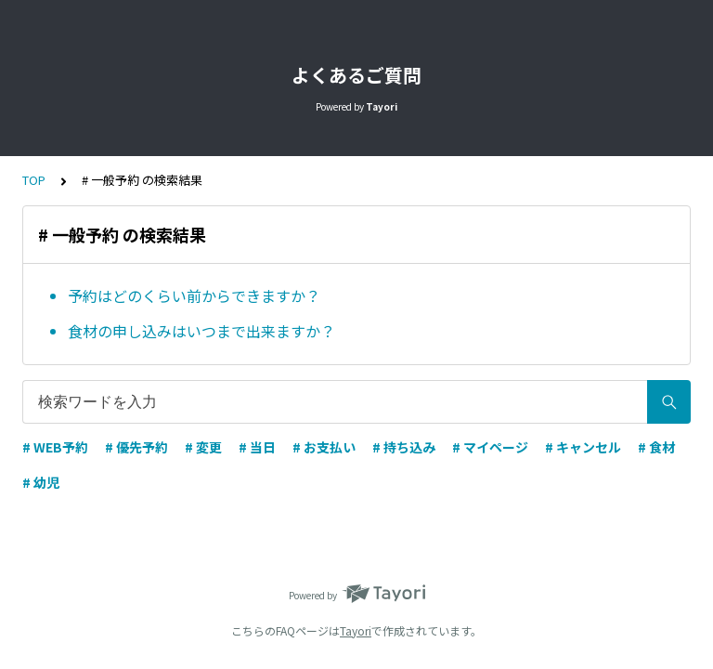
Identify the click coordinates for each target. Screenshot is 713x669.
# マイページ (490, 447)
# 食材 (656, 447)
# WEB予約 (55, 447)
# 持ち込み (403, 447)
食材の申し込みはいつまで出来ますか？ (201, 331)
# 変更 (203, 447)
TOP (33, 180)
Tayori (355, 630)
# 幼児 (40, 482)
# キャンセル (583, 447)
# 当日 (257, 447)
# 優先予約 (136, 447)
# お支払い (324, 447)
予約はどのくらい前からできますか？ (194, 295)
